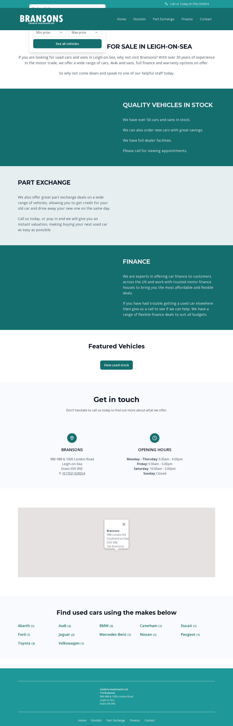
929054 (79, 473)
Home (121, 19)
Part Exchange (163, 19)
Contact (206, 19)
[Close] (124, 508)
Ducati (188, 625)
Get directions (115, 530)
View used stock (116, 365)
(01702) (68, 473)
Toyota (26, 643)
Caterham (151, 625)
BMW (106, 625)
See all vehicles (67, 43)
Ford (24, 634)
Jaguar (66, 634)
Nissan (148, 634)
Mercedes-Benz (115, 634)
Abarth (26, 625)
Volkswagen (71, 643)
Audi (65, 625)
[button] (116, 538)
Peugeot (190, 634)
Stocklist (139, 19)
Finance (187, 19)
